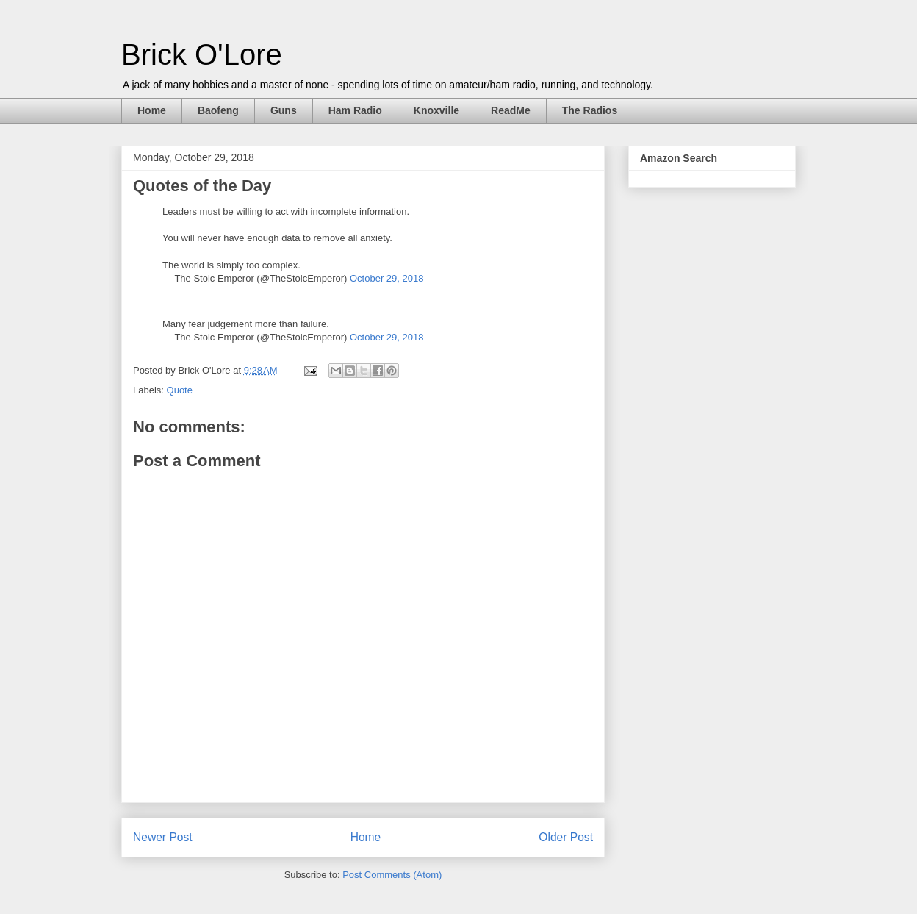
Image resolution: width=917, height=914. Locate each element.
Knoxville (436, 110)
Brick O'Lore (201, 54)
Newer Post (163, 837)
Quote (180, 390)
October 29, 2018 (386, 278)
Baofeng (218, 110)
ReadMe (511, 110)
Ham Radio (355, 110)
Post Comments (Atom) (392, 874)
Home (151, 110)
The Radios (589, 110)
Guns (283, 110)
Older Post (566, 837)
